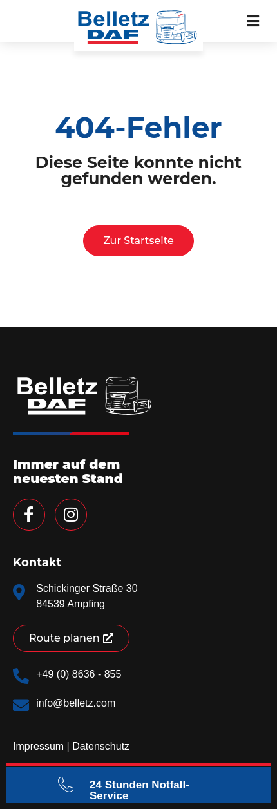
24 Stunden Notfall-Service (139, 790)
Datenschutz (100, 746)
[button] (253, 21)
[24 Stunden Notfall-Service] (65, 784)
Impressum (38, 746)
